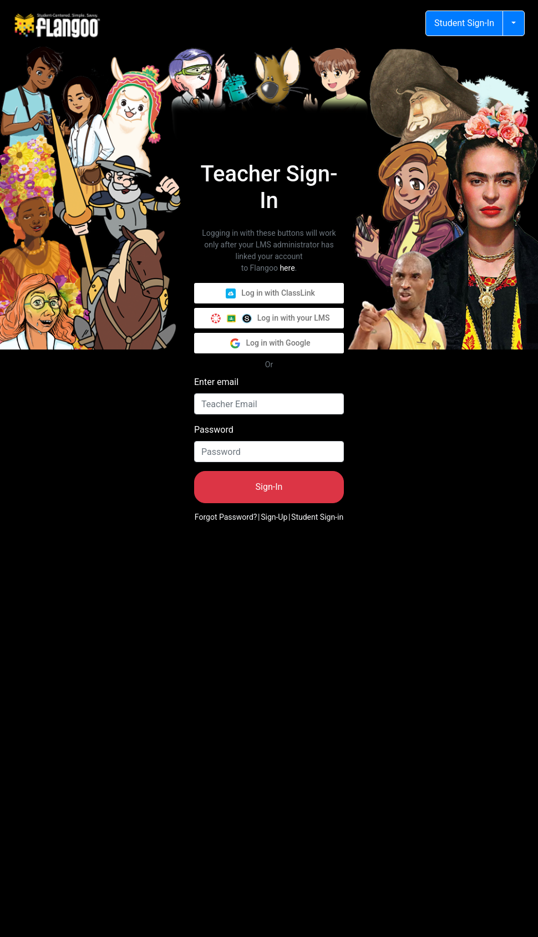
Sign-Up (274, 517)
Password (214, 429)
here (287, 268)
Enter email (216, 382)
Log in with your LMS (270, 318)
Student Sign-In (464, 23)
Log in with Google (270, 343)
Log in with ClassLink (270, 293)
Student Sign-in (317, 517)
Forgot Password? (226, 517)
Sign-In (269, 487)
